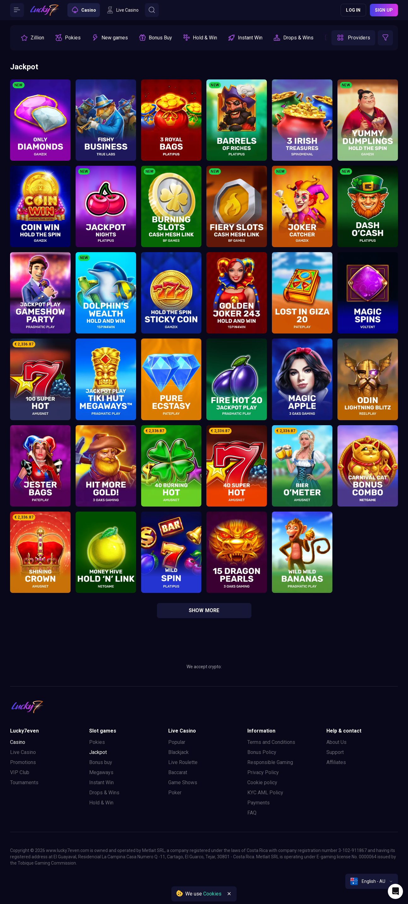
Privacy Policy (263, 772)
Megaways (101, 772)
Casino (17, 742)
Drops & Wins (104, 793)
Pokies (97, 742)
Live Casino (23, 752)
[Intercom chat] (395, 891)
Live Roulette (183, 762)
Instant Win (101, 782)
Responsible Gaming (270, 762)
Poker (174, 793)
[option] (32, 37)
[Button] (17, 10)
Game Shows (182, 782)
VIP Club (19, 772)
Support (335, 752)
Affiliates (336, 762)
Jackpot (98, 752)
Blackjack (178, 752)
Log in (353, 10)
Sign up (384, 10)
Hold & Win (101, 803)
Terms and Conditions (271, 742)
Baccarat (177, 772)
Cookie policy (262, 782)
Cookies (212, 894)
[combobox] (371, 881)
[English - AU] (371, 881)
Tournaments (24, 782)
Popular (176, 742)
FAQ (251, 813)
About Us (336, 742)
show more (204, 610)
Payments (258, 803)
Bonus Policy (261, 752)
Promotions (23, 762)
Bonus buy (100, 762)
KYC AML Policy (265, 793)
